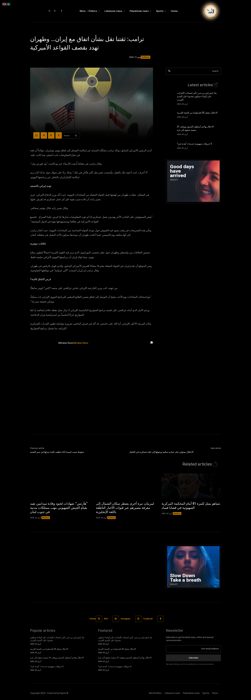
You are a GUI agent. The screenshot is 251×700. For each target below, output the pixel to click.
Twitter (92, 618)
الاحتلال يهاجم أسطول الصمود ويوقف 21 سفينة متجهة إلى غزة (195, 128)
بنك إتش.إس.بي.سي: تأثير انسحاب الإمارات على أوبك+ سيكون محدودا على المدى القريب (197, 96)
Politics (145, 57)
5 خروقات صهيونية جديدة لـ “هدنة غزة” (194, 144)
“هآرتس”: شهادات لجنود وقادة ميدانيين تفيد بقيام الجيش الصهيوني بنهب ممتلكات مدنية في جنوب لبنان (58, 507)
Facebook (148, 618)
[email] (193, 648)
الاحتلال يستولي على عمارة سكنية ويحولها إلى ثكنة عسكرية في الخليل (161, 452)
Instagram (125, 618)
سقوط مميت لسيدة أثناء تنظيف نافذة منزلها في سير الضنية (57, 452)
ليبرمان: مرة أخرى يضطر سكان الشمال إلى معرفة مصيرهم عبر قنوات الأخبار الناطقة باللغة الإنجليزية (125, 507)
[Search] (169, 71)
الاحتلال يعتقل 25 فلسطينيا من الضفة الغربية (197, 112)
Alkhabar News (65, 343)
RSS (106, 618)
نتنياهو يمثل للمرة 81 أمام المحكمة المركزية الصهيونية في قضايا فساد (191, 505)
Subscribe (193, 657)
